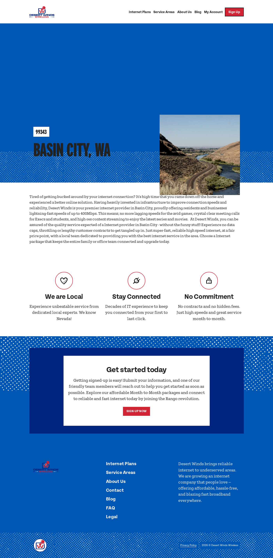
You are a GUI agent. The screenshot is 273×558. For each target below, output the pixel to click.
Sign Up (234, 12)
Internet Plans (140, 12)
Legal (112, 517)
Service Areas (164, 12)
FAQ (110, 508)
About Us (184, 12)
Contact (115, 490)
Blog (197, 12)
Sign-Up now (136, 411)
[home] (41, 12)
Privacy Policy (188, 545)
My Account (213, 12)
